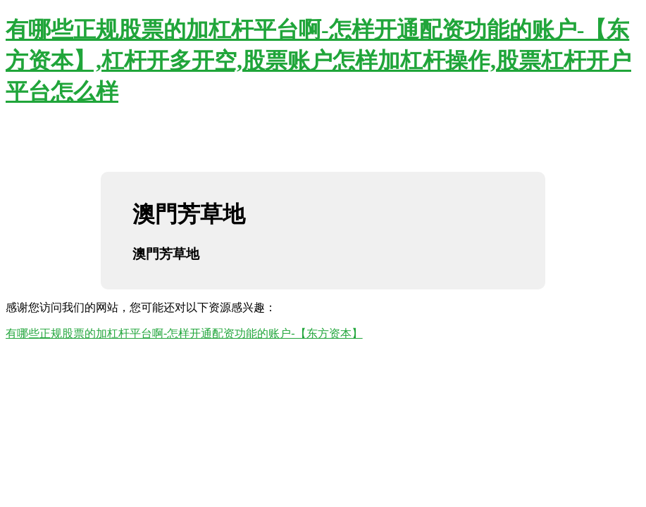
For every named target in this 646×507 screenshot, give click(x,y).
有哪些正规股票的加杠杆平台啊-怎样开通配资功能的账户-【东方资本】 (184, 333)
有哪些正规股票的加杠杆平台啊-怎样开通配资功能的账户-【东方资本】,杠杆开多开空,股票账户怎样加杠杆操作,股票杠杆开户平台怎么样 (318, 60)
